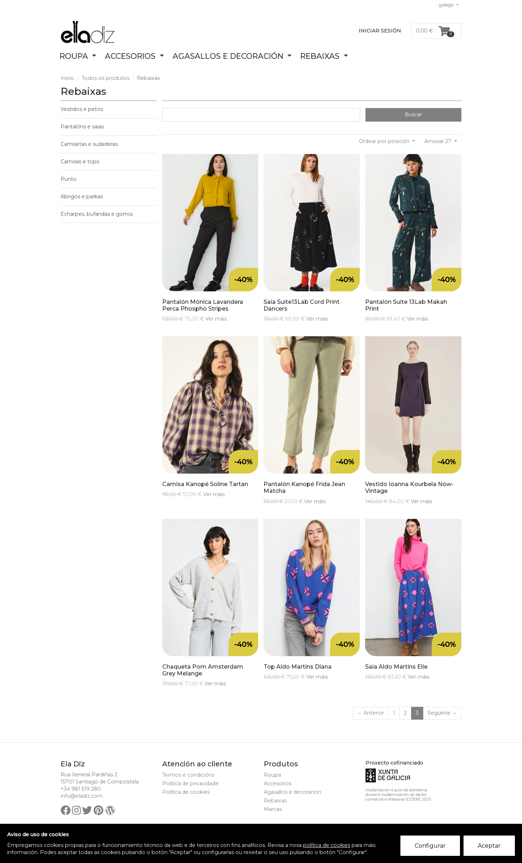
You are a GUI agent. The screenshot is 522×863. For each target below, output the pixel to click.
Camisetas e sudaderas (89, 144)
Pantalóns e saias (82, 126)
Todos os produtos (105, 78)
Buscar (413, 114)
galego (447, 4)
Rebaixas (275, 800)
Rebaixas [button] (321, 56)
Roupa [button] (75, 56)
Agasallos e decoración (292, 792)
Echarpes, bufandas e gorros (97, 214)
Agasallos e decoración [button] (229, 56)
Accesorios (277, 783)
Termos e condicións (188, 775)
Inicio (67, 78)
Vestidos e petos (82, 109)
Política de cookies (186, 792)
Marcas (273, 809)
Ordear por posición (385, 141)
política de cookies (326, 845)
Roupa (272, 775)
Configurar (430, 845)
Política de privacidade (190, 783)
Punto (69, 179)
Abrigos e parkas (82, 196)
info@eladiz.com (82, 796)
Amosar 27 (438, 141)
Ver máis (216, 319)
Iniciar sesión (380, 30)
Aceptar (489, 845)
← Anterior (370, 713)
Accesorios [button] (131, 56)
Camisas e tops (80, 161)
